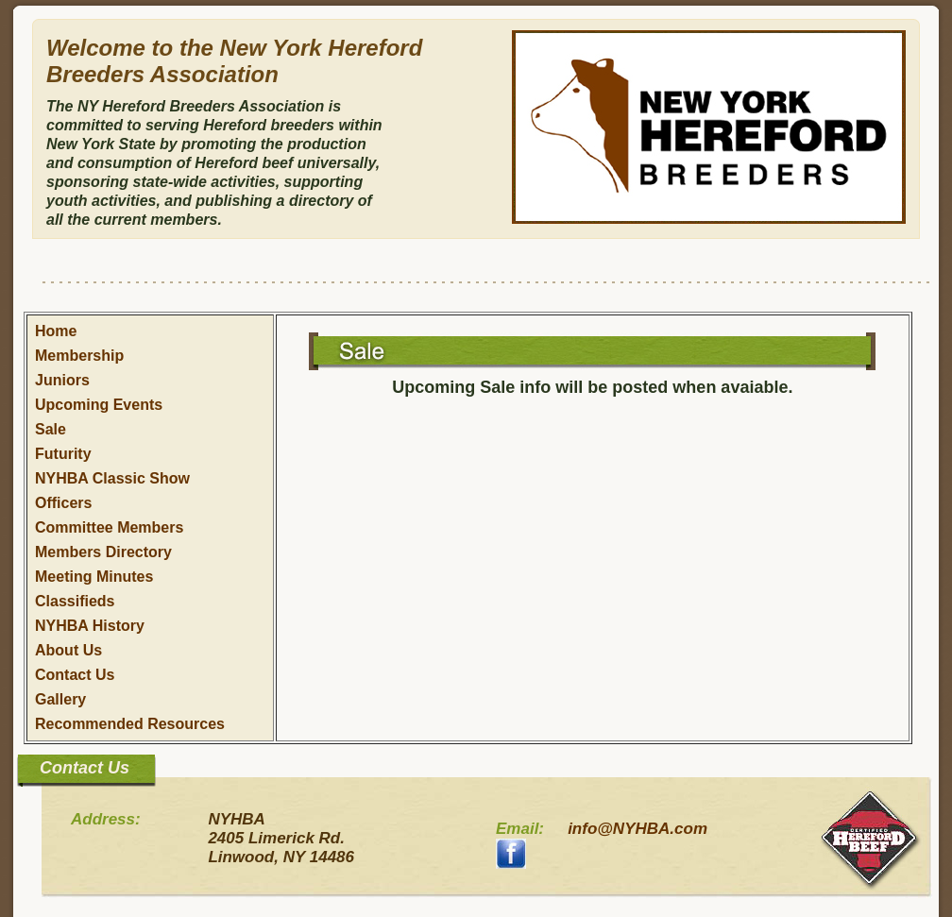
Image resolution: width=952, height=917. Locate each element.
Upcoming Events (98, 405)
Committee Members (109, 527)
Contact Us (74, 675)
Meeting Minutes (94, 577)
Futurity (63, 454)
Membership (79, 356)
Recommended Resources (130, 724)
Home (55, 331)
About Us (68, 650)
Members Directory (103, 552)
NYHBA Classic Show (112, 478)
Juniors (62, 380)
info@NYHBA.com (637, 829)
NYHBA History (89, 626)
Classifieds (74, 601)
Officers (63, 503)
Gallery (60, 699)
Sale (50, 429)
